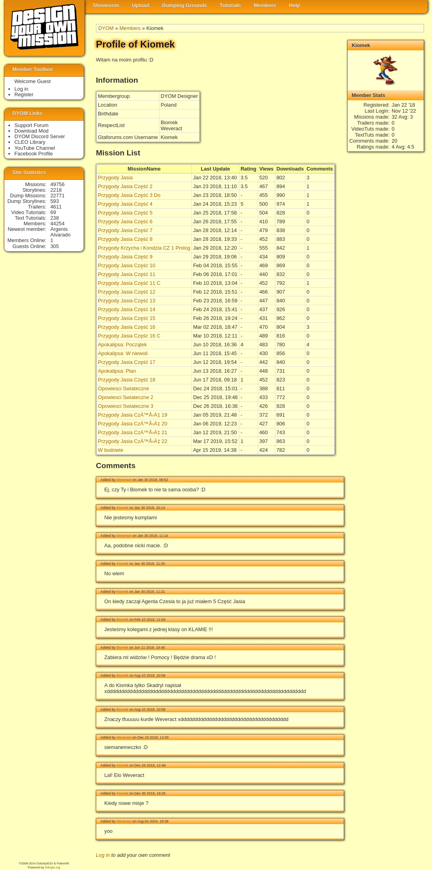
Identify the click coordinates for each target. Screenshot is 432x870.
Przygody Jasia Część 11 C (129, 283)
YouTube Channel (34, 148)
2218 (56, 190)
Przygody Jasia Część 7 (125, 230)
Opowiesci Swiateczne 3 (125, 406)
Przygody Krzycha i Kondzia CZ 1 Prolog (144, 248)
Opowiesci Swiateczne (123, 388)
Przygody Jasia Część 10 (126, 265)
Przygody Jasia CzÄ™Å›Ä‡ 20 (132, 424)
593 (54, 201)
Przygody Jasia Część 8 (125, 239)
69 (53, 212)
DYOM (105, 28)
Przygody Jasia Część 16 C (129, 336)
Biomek (122, 620)
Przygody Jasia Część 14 (126, 309)
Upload (140, 5)
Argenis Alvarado (60, 232)
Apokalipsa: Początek (122, 345)
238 (54, 218)
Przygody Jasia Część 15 (126, 318)
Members (265, 5)
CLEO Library (30, 142)
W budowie (110, 450)
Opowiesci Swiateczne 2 (125, 397)
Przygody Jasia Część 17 (126, 362)
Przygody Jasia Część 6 (125, 221)
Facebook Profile (33, 154)
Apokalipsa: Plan (117, 371)
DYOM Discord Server (39, 136)
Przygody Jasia (115, 178)
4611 (56, 207)
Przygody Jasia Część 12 (126, 292)
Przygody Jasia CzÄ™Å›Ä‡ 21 (132, 432)
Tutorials (230, 5)
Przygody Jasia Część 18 (126, 380)
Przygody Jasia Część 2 (125, 186)
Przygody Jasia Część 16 (126, 327)
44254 (57, 223)
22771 (57, 196)
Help (294, 5)
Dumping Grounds (184, 5)
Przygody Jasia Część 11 (126, 274)
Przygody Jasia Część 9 (125, 257)
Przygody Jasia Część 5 (125, 213)
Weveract (123, 480)
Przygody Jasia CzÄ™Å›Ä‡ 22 (132, 441)
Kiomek (122, 508)
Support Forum (31, 125)
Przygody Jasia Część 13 (126, 301)
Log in (103, 855)
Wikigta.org (52, 867)
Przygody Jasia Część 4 (125, 204)
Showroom (106, 5)
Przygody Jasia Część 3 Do (129, 195)
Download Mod (31, 131)
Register (24, 94)
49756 (57, 184)
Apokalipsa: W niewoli (122, 353)
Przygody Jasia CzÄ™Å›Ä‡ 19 (132, 415)
